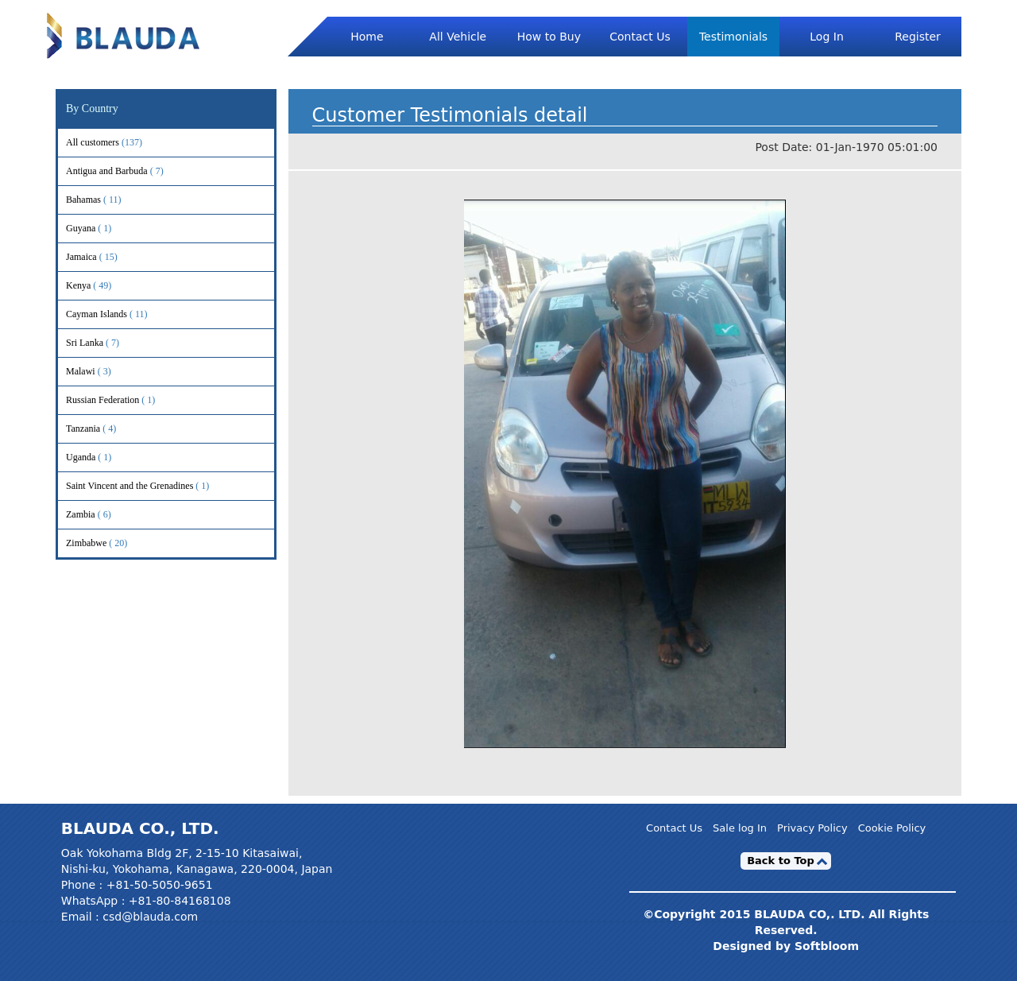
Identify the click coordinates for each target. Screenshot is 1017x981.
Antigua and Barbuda (128, 171)
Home (366, 36)
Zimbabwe (107, 543)
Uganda (101, 457)
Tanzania (104, 429)
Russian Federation (123, 400)
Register (918, 36)
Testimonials (733, 36)
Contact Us (639, 36)
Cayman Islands (117, 314)
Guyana (101, 228)
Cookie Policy (892, 828)
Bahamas (104, 200)
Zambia (101, 515)
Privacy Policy (812, 828)
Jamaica (102, 257)
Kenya (99, 286)
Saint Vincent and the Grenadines (150, 486)
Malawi (101, 372)
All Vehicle (457, 36)
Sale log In (740, 828)
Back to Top (780, 861)
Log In (826, 36)
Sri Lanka (105, 343)
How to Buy (549, 36)
